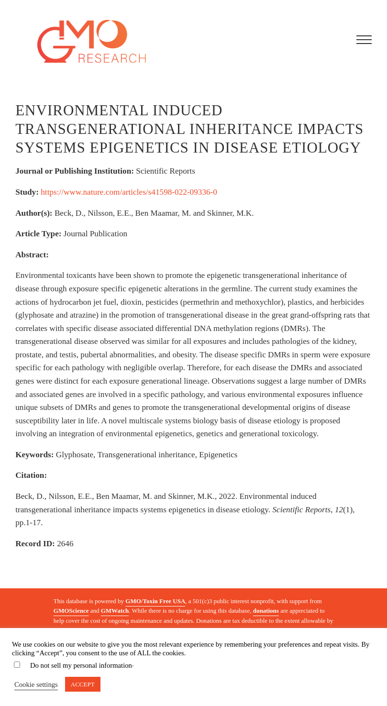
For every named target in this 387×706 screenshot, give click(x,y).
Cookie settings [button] (36, 684)
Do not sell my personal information (81, 665)
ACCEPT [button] (83, 684)
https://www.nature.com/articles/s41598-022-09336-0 (129, 192)
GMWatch (115, 610)
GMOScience (71, 610)
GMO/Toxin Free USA (155, 601)
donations (266, 610)
